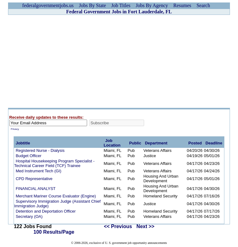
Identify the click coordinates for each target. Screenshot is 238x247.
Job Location (112, 143)
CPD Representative (34, 178)
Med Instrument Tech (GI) (38, 171)
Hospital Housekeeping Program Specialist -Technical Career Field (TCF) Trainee (54, 163)
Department (156, 143)
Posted (195, 143)
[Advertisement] (119, 61)
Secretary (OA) (29, 216)
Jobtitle (23, 143)
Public (135, 143)
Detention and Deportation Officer (46, 211)
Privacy (15, 129)
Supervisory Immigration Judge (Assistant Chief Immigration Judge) (57, 203)
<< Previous (118, 226)
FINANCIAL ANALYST (36, 188)
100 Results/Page (53, 232)
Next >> (145, 226)
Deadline (213, 143)
